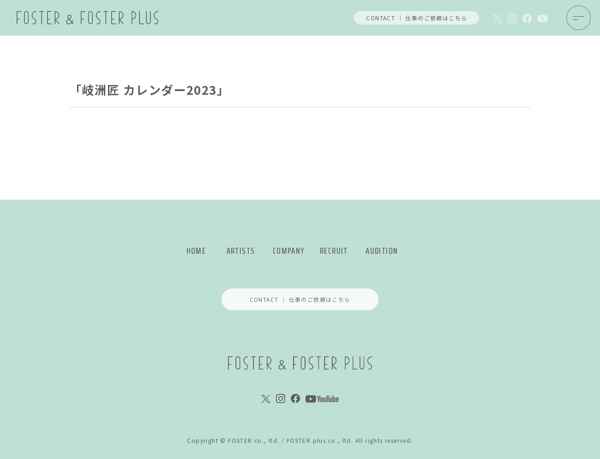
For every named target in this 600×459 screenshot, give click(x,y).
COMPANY (289, 251)
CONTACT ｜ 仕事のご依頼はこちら (416, 18)
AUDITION (382, 251)
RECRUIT (334, 251)
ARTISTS (241, 251)
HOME (196, 251)
